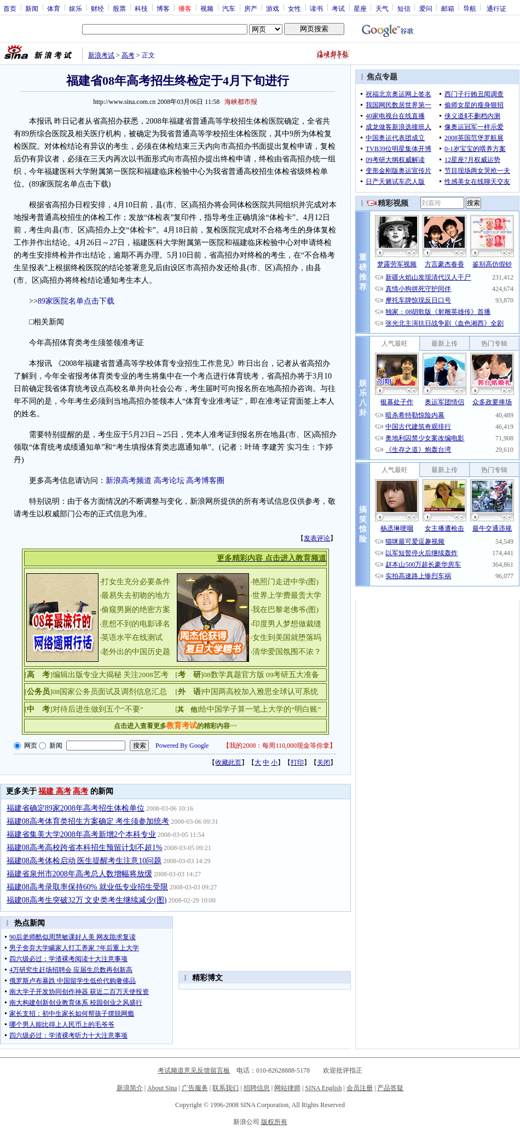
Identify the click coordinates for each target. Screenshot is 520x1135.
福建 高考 (54, 791)
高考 (128, 55)
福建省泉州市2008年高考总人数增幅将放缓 (79, 874)
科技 (141, 8)
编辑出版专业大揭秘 (87, 675)
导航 (469, 8)
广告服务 (195, 1088)
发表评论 (317, 538)
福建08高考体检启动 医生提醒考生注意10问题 (84, 861)
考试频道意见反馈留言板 (194, 1070)
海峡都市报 (240, 102)
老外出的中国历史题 (135, 652)
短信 (404, 8)
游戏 (272, 8)
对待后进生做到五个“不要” (98, 709)
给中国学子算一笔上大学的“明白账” (260, 709)
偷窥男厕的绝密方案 (135, 610)
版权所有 (274, 1122)
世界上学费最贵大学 (286, 595)
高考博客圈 (205, 480)
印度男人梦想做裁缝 (286, 624)
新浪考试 (101, 55)
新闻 (31, 8)
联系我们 (225, 1088)
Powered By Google (182, 745)
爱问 (425, 8)
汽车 (228, 8)
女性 (294, 8)
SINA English (323, 1088)
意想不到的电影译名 (135, 624)
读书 (316, 8)
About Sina (162, 1088)
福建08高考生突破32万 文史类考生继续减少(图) (87, 900)
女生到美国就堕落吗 (286, 637)
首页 (9, 8)
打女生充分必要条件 (135, 582)
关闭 (323, 762)
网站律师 (287, 1088)
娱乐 (75, 8)
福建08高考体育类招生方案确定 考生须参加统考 (88, 821)
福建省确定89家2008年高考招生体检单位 (76, 808)
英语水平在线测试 (132, 637)
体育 (53, 8)
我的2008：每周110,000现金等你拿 (279, 745)
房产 (250, 8)
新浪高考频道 (129, 480)
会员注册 (359, 1088)
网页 (30, 745)
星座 (360, 8)
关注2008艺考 (146, 675)
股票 (119, 8)
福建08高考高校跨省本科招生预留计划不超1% (85, 847)
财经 (97, 8)
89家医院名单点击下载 (76, 301)
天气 (382, 8)
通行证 (496, 8)
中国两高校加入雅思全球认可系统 (260, 692)
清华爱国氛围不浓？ (286, 652)
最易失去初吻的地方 (135, 595)
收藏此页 (228, 762)
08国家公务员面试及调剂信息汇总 (110, 692)
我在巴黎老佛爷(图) (285, 610)
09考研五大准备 (293, 675)
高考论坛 (169, 480)
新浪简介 (130, 1088)
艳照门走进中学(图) (285, 582)
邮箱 (447, 8)
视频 (206, 8)
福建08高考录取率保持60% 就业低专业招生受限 (87, 887)
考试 (338, 8)
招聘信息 (257, 1088)
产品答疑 (390, 1088)
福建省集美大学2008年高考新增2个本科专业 (81, 834)
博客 (163, 8)
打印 (297, 762)
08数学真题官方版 (233, 675)
